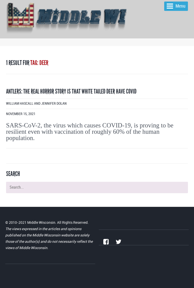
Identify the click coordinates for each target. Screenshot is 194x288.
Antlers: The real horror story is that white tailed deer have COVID (71, 91)
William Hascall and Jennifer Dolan (36, 103)
